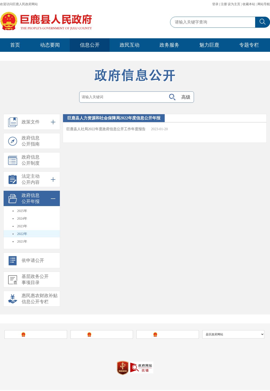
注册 (224, 4)
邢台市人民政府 (171, 335)
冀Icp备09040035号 (112, 360)
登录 (215, 4)
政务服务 (169, 45)
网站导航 (263, 4)
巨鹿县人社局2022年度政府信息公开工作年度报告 (106, 130)
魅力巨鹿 (209, 45)
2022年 (22, 234)
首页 (15, 45)
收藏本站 (249, 4)
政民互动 (130, 45)
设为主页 (234, 4)
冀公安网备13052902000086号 (151, 360)
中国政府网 (39, 335)
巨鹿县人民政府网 (87, 348)
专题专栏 (249, 45)
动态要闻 (50, 45)
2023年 (22, 227)
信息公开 (90, 45)
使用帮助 (205, 348)
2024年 (22, 219)
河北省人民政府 (105, 335)
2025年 (22, 212)
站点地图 (190, 348)
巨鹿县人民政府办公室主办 (144, 348)
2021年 (22, 242)
